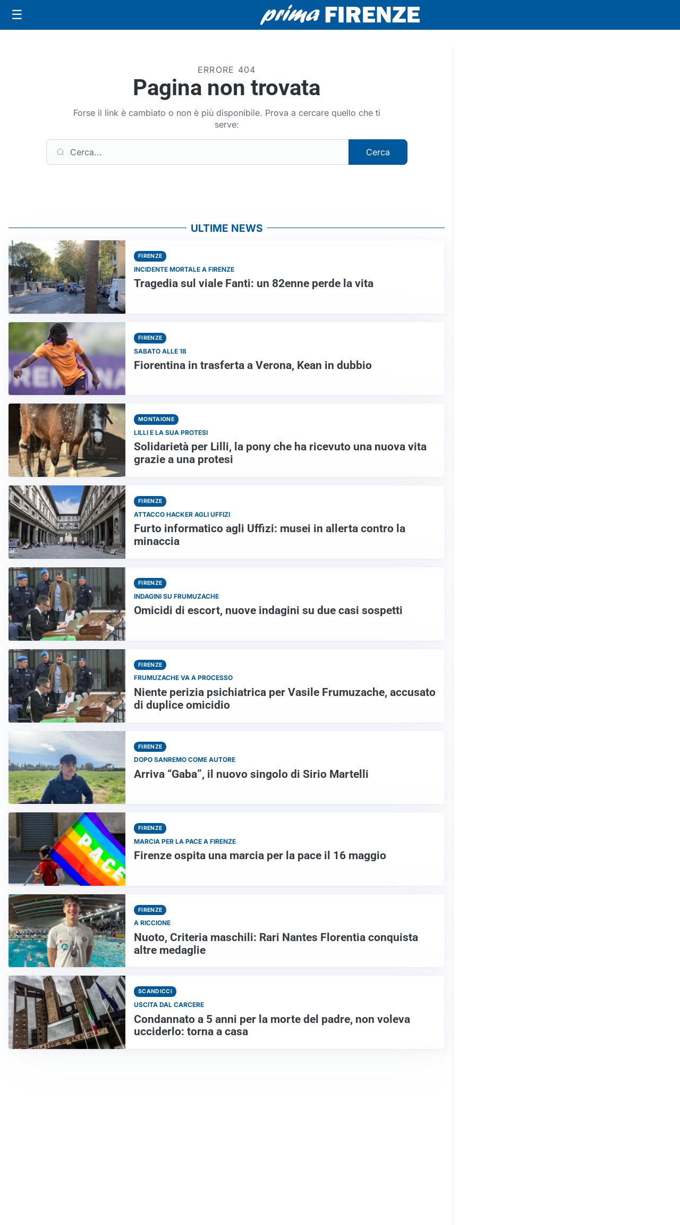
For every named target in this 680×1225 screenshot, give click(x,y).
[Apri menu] (17, 15)
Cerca (378, 152)
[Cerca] (197, 152)
